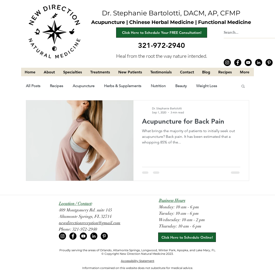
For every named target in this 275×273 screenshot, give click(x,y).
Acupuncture (84, 86)
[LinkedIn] (258, 62)
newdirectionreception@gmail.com (89, 222)
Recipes (56, 86)
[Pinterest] (269, 62)
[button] (50, 72)
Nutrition (158, 86)
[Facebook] (237, 62)
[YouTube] (248, 62)
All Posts (33, 86)
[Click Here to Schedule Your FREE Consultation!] (161, 32)
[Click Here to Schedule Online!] (187, 237)
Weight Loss (206, 86)
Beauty (181, 86)
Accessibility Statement (137, 261)
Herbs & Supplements (122, 86)
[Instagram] (227, 62)
